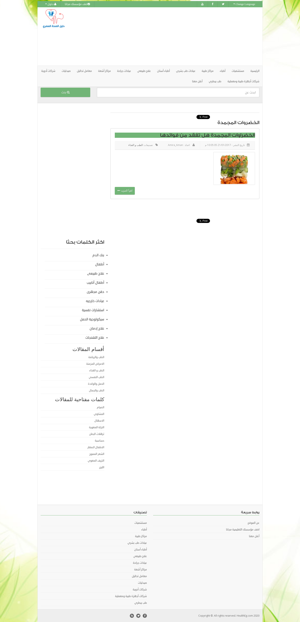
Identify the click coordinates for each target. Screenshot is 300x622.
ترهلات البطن (96, 434)
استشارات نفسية (93, 310)
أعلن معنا (197, 81)
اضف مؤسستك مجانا (77, 4)
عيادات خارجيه (95, 301)
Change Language (244, 4)
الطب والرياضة (96, 357)
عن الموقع (253, 523)
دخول (50, 4)
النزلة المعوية (96, 427)
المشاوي (99, 414)
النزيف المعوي (96, 461)
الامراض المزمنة (95, 364)
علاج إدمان (97, 328)
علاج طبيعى (95, 273)
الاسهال (99, 421)
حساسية (99, 441)
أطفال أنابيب (95, 282)
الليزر (101, 467)
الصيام (100, 407)
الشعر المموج (96, 454)
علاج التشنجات (94, 337)
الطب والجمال (96, 390)
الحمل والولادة (96, 384)
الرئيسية (254, 71)
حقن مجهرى (95, 292)
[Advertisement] (173, 36)
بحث (65, 92)
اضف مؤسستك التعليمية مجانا (242, 529)
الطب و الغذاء (135, 145)
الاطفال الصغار (96, 447)
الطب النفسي (96, 377)
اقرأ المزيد (124, 191)
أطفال (99, 264)
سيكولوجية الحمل (92, 319)
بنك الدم (98, 255)
